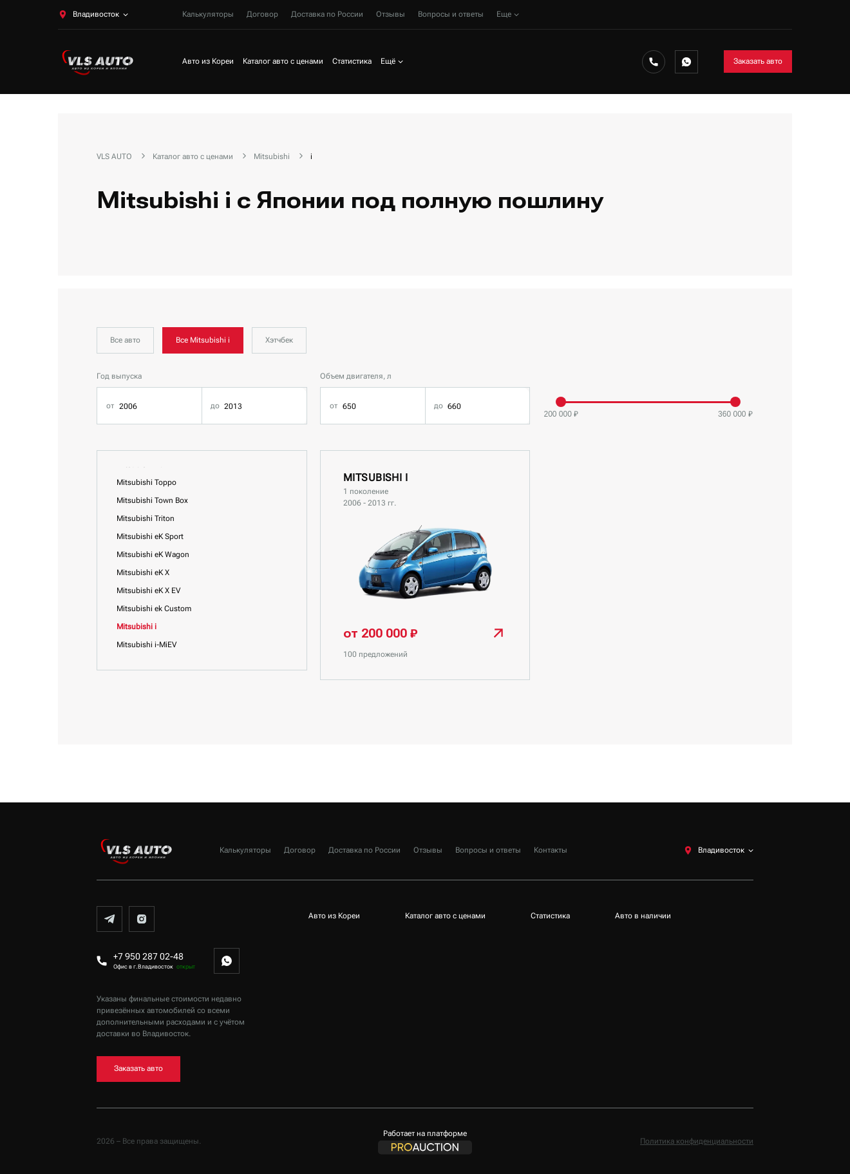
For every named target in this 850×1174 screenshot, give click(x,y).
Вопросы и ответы (451, 14)
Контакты (550, 850)
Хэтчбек (279, 340)
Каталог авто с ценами (283, 61)
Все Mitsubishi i (203, 340)
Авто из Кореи (208, 61)
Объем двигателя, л (356, 376)
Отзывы (390, 14)
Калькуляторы (208, 14)
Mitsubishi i (136, 626)
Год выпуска (119, 376)
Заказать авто (757, 61)
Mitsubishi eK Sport (150, 536)
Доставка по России (327, 14)
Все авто (125, 340)
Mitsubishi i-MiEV (146, 644)
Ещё (392, 61)
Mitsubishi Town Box (152, 500)
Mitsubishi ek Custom (154, 608)
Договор (262, 14)
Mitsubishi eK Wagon (153, 554)
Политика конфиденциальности (696, 1141)
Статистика (352, 61)
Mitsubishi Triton (146, 518)
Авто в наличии (643, 915)
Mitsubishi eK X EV (148, 590)
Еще (507, 14)
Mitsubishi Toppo (146, 482)
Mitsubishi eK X (143, 572)
